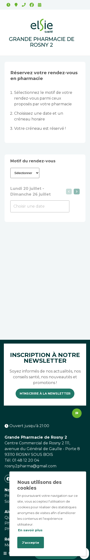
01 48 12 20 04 (24, 5)
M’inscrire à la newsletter (45, 393)
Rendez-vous (40, 5)
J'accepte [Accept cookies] (30, 542)
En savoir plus (30, 530)
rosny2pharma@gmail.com (30, 466)
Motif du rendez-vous (32, 161)
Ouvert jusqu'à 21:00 (8, 5)
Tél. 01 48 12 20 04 (22, 460)
